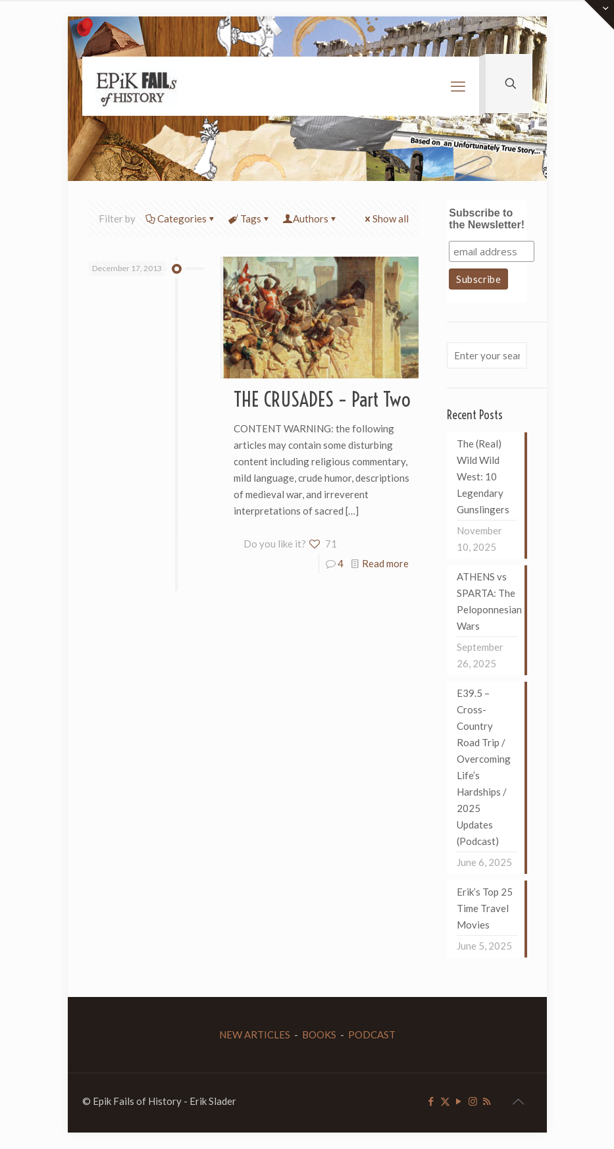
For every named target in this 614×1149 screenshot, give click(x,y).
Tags (249, 218)
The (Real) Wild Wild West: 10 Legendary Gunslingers (483, 476)
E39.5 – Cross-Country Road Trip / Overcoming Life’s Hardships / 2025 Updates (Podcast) (484, 767)
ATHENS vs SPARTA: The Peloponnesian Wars (487, 601)
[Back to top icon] (518, 1101)
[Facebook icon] (431, 1101)
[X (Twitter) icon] (445, 1101)
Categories (181, 218)
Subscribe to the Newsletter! (486, 218)
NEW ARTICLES (254, 1034)
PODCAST (372, 1034)
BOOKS (319, 1034)
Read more (385, 563)
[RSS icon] (487, 1101)
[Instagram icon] (473, 1101)
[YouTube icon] (459, 1101)
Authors (310, 218)
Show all (386, 218)
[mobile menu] (458, 86)
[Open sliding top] (599, 15)
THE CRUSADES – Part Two (322, 399)
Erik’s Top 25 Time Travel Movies (485, 908)
